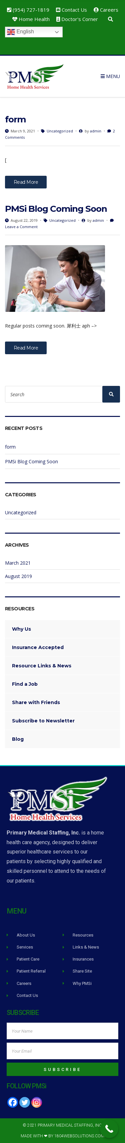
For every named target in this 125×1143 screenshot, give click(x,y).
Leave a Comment (21, 226)
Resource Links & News (41, 666)
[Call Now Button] (109, 1129)
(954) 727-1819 (31, 9)
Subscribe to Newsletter (43, 721)
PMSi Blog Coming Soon (56, 208)
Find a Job (25, 684)
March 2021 (18, 563)
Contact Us (74, 9)
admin (95, 130)
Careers (109, 9)
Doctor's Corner (79, 19)
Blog (18, 739)
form (15, 119)
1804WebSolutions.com (79, 1136)
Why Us (21, 629)
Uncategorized (60, 130)
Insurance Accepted (38, 647)
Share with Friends (36, 702)
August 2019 (18, 576)
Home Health (34, 19)
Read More (26, 182)
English (20, 32)
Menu (110, 76)
